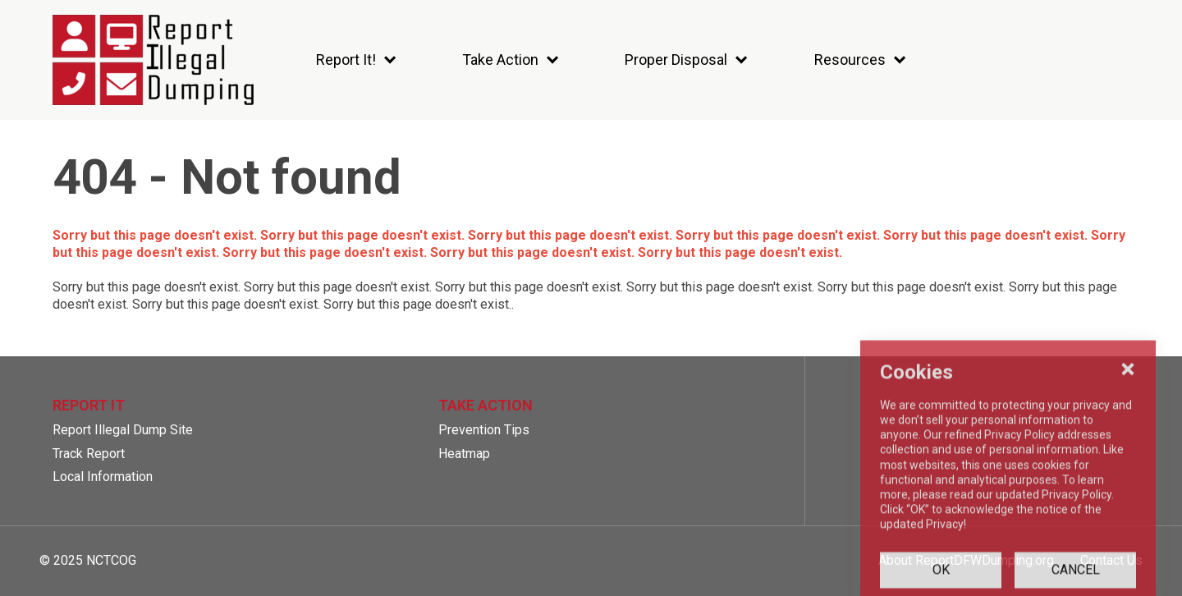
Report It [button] (89, 405)
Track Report (89, 453)
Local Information (103, 476)
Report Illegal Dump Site (123, 430)
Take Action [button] (485, 405)
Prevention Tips (483, 430)
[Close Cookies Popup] (1128, 469)
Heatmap (464, 453)
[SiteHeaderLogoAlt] (153, 60)
